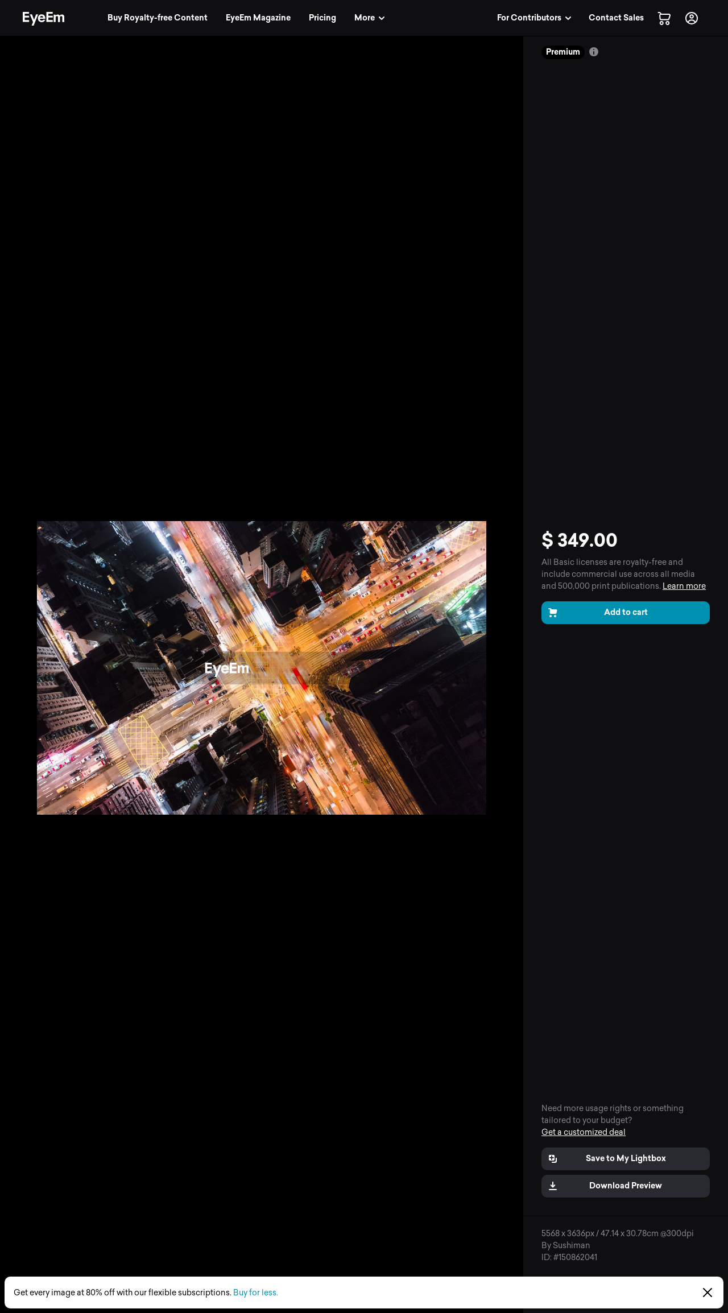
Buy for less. (255, 1293)
